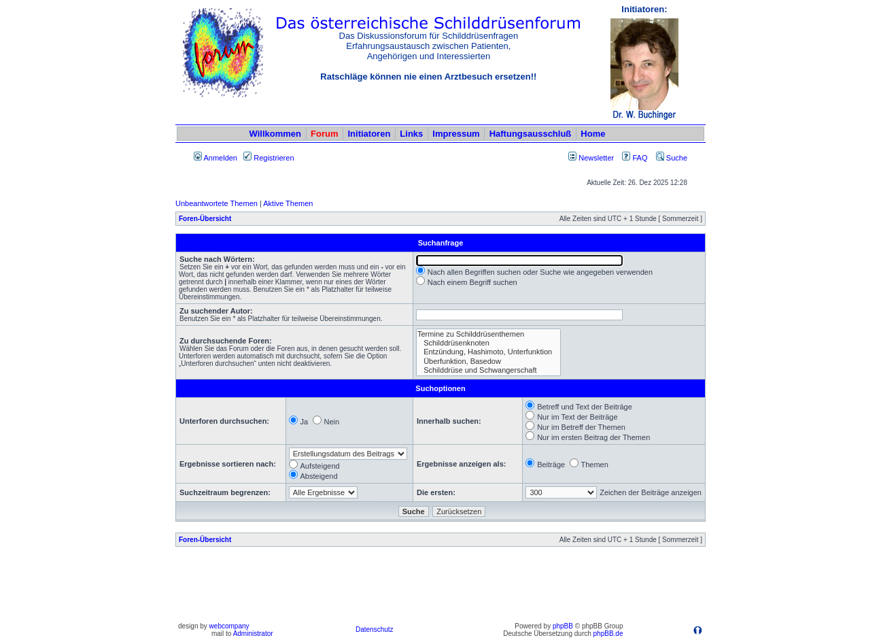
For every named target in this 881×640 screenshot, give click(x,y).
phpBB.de (608, 633)
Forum (324, 134)
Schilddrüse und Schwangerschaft (488, 370)
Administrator (253, 633)
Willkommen (275, 134)
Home (593, 134)
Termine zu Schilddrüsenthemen (488, 334)
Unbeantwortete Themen (216, 203)
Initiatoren (368, 134)
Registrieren (268, 158)
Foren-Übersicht (205, 218)
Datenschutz (375, 629)
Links (411, 134)
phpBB (563, 626)
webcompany (229, 626)
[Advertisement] (440, 587)
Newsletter (596, 158)
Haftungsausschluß (530, 134)
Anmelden (215, 158)
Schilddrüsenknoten (488, 343)
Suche (671, 158)
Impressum (455, 134)
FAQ (634, 158)
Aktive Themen (288, 203)
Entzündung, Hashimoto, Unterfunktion (488, 352)
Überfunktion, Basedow (488, 361)
